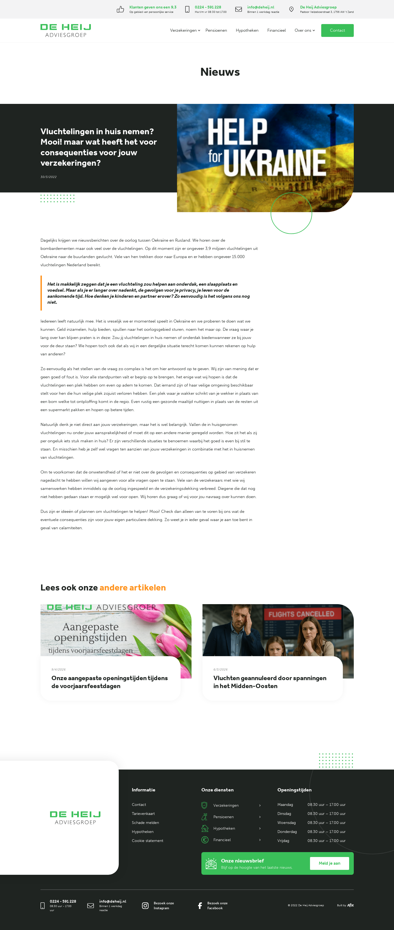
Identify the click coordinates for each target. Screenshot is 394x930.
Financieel (276, 30)
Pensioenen (216, 30)
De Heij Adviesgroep (318, 7)
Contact (337, 30)
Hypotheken (247, 30)
